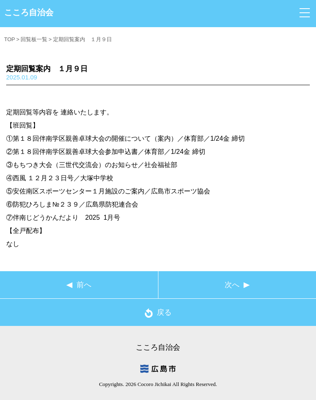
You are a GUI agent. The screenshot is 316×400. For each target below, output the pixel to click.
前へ (84, 285)
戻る (158, 313)
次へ (232, 285)
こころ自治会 (28, 12)
